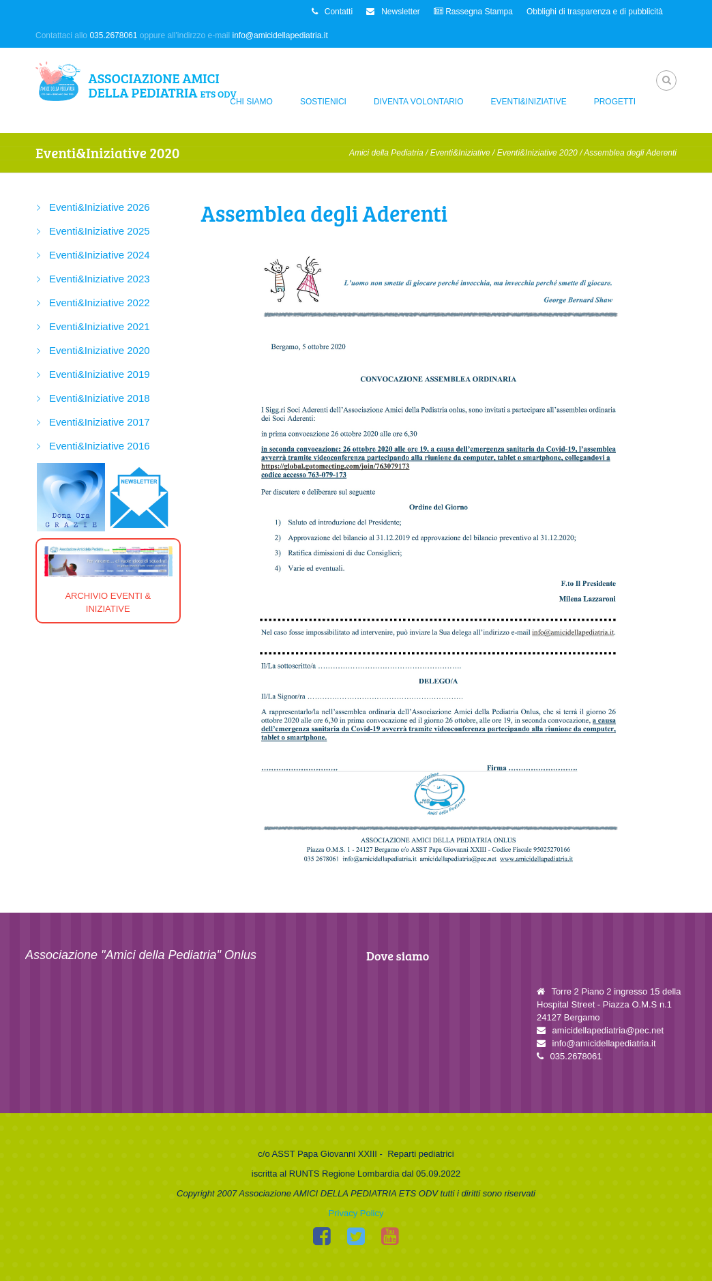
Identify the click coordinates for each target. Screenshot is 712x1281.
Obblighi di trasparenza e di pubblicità (594, 11)
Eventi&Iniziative (529, 101)
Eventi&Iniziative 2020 (537, 153)
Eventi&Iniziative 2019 (99, 374)
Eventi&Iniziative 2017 (99, 422)
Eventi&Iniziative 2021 (99, 326)
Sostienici (323, 101)
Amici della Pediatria (386, 153)
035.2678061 (113, 35)
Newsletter (393, 11)
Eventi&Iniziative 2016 (99, 446)
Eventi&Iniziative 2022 (99, 302)
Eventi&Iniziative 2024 (99, 255)
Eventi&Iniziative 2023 (99, 278)
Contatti (332, 11)
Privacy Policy (356, 1213)
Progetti (615, 101)
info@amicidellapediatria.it (280, 35)
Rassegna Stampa (473, 11)
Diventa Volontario (419, 101)
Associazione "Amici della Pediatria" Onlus (140, 955)
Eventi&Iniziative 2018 (99, 398)
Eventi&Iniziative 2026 (99, 207)
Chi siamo (251, 101)
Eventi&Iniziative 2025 (99, 231)
